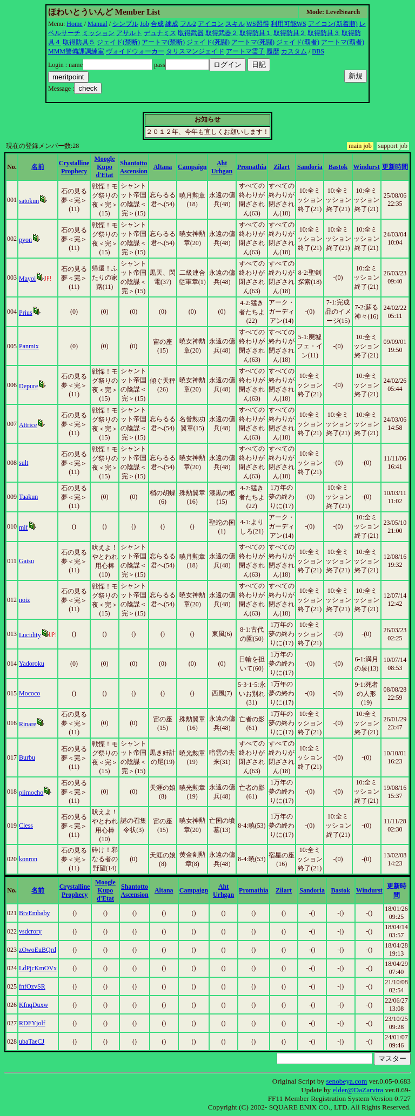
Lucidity (30, 635)
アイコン (211, 24)
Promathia (251, 167)
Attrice (28, 425)
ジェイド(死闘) (208, 42)
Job (144, 24)
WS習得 (257, 24)
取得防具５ (79, 42)
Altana (162, 167)
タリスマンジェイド (195, 51)
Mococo (29, 693)
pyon (25, 240)
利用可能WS (288, 24)
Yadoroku (31, 663)
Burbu (27, 757)
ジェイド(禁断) (118, 42)
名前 (37, 167)
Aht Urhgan (221, 167)
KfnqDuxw (33, 1005)
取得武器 (191, 33)
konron (28, 859)
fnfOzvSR (32, 986)
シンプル (125, 24)
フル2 (188, 24)
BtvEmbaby (34, 913)
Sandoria (310, 167)
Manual (98, 24)
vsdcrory (30, 931)
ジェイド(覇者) (297, 42)
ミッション (98, 33)
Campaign (192, 167)
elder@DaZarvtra (358, 1090)
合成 (157, 24)
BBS (318, 51)
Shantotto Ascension (134, 167)
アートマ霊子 (245, 51)
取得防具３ (323, 33)
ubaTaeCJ (31, 1041)
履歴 (272, 51)
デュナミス (160, 33)
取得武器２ (221, 33)
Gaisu (26, 561)
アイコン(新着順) (333, 24)
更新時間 (395, 167)
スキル (235, 24)
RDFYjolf (32, 1023)
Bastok (338, 167)
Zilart (281, 167)
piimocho (31, 792)
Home (74, 24)
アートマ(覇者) (342, 42)
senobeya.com (346, 1081)
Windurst (366, 167)
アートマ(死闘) (253, 42)
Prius (25, 312)
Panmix (29, 346)
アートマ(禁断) (163, 42)
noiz (24, 600)
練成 (171, 24)
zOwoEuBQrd (37, 949)
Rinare (27, 724)
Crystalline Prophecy (74, 167)
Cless (26, 825)
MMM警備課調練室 (76, 51)
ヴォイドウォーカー (135, 51)
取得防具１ (255, 33)
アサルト (129, 33)
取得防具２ (289, 33)
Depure (28, 386)
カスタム (294, 51)
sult (23, 462)
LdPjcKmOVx (38, 968)
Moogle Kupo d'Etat (105, 167)
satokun (29, 201)
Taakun (28, 496)
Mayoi (27, 278)
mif (23, 527)
